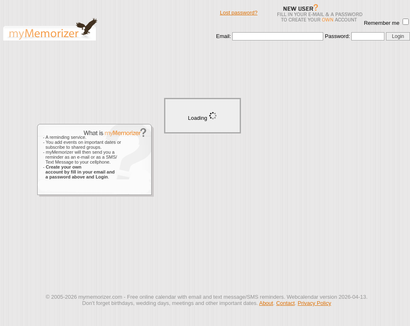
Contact (285, 303)
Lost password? (238, 13)
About (266, 303)
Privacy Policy (314, 303)
